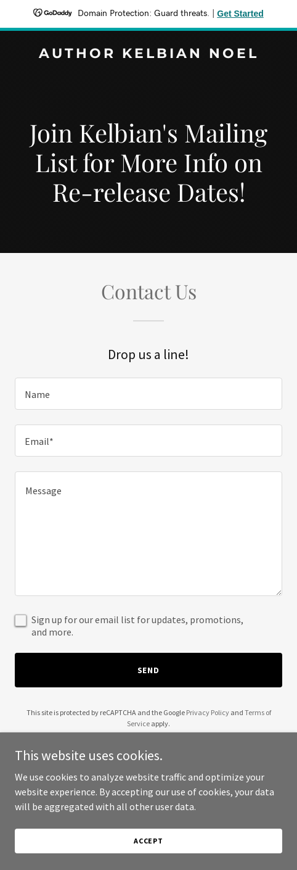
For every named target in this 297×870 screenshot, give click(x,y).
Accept (148, 840)
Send (148, 670)
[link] (148, 54)
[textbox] (148, 394)
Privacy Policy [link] (207, 712)
